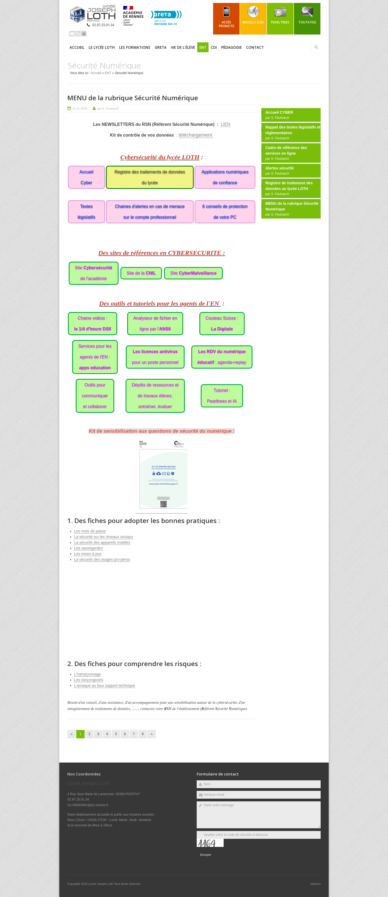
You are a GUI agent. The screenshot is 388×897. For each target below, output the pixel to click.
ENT (202, 47)
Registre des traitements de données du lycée (150, 177)
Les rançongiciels (88, 680)
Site (193, 273)
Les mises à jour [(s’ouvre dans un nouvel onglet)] (88, 554)
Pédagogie (231, 47)
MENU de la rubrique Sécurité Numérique (132, 97)
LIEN (225, 124)
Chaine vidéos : (92, 323)
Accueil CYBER (279, 112)
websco (316, 883)
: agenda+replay (222, 357)
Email (72, 33)
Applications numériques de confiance (225, 177)
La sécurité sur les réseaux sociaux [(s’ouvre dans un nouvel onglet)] (103, 537)
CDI (214, 47)
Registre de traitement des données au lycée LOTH (289, 186)
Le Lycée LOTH (102, 47)
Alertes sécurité (279, 168)
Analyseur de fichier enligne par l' (155, 323)
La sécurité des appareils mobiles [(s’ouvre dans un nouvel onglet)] (102, 542)
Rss (78, 33)
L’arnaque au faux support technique (104, 685)
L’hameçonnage (87, 674)
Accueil (77, 47)
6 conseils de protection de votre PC (225, 211)
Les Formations (134, 47)
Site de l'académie (93, 273)
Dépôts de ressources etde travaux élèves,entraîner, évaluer (155, 396)
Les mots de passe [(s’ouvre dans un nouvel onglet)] (90, 531)
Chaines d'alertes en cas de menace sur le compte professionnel (150, 211)
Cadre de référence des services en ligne (286, 150)
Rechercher (316, 46)
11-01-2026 (79, 108)
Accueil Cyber (86, 177)
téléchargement (196, 135)
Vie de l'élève (183, 47)
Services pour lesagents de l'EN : (95, 357)
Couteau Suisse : (222, 323)
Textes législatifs (86, 211)
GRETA (161, 47)
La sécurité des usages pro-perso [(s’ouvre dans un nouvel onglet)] (102, 559)
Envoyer (205, 854)
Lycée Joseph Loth (101, 883)
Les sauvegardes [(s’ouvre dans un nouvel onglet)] (88, 548)
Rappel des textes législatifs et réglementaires (292, 130)
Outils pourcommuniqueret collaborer (95, 396)
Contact (255, 47)
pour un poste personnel (155, 357)
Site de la (141, 273)
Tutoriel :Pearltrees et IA (222, 395)
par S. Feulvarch (108, 108)
